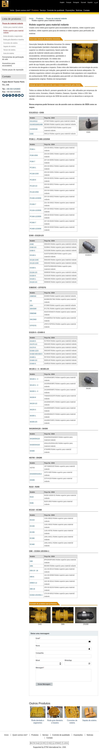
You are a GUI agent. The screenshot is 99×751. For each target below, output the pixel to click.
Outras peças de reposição (12, 70)
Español (90, 2)
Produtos (39, 18)
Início (31, 18)
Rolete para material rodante (13, 27)
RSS (49, 743)
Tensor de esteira (9, 50)
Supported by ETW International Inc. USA (49, 747)
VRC (43, 743)
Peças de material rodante (56, 18)
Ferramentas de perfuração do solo (13, 58)
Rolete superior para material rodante (13, 32)
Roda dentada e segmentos (37, 721)
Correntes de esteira (72, 721)
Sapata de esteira (89, 720)
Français (68, 2)
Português (76, 2)
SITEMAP (57, 743)
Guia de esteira (8, 53)
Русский (83, 2)
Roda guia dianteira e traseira (55, 721)
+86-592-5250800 (13, 89)
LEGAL (65, 743)
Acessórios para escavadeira (8, 64)
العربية (96, 2)
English (62, 2)
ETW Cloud (34, 743)
